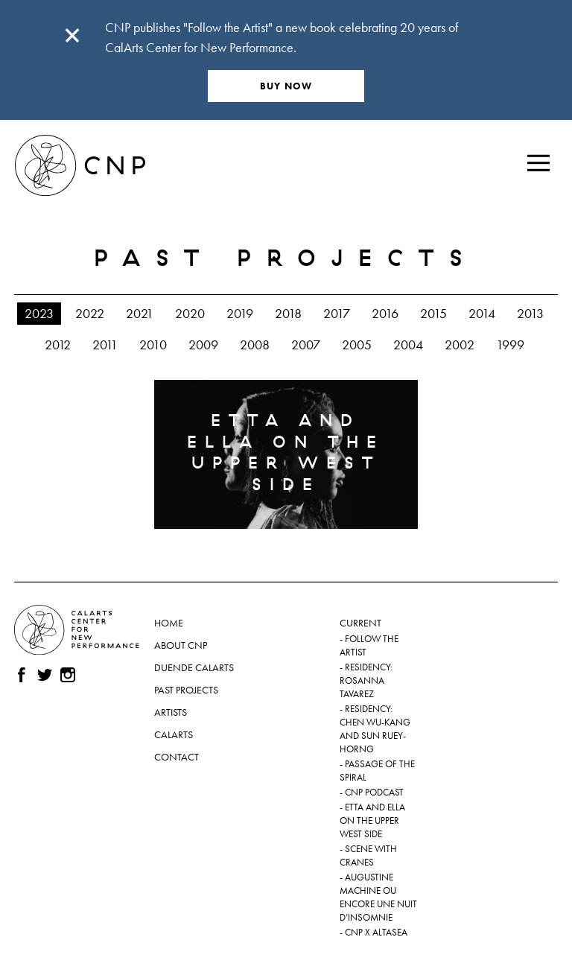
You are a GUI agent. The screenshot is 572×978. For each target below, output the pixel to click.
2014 (481, 313)
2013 (530, 313)
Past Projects (186, 689)
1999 (510, 344)
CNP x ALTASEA (376, 933)
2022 (89, 313)
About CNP (180, 645)
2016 (385, 313)
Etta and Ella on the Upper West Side (372, 820)
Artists (170, 712)
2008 (255, 344)
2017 (336, 313)
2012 (58, 344)
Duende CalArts (194, 667)
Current (360, 622)
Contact (176, 756)
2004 (408, 344)
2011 (105, 344)
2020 (190, 313)
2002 (459, 344)
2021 (139, 313)
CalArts (173, 734)
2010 (153, 344)
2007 (305, 344)
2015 (433, 313)
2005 (357, 344)
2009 (203, 344)
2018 (288, 313)
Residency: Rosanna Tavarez (366, 680)
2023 (39, 313)
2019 (239, 313)
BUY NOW (286, 86)
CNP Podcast (374, 792)
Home (168, 622)
